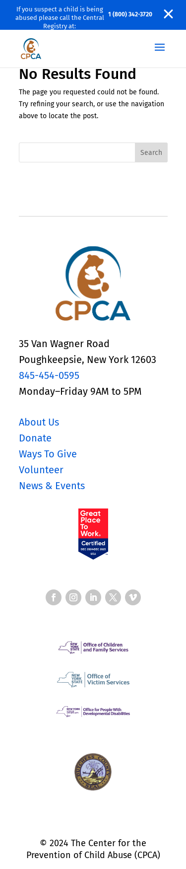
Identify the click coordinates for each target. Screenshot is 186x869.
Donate (35, 438)
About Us (39, 422)
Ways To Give (48, 454)
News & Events (52, 486)
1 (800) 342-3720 (130, 14)
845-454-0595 (49, 375)
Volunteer (41, 470)
